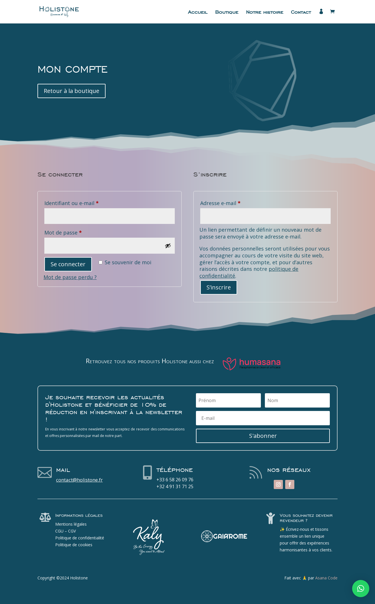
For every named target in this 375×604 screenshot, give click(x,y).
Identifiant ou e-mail (85, 202)
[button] (360, 588)
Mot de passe (77, 231)
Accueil (197, 12)
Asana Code (326, 578)
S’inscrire (219, 287)
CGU (59, 531)
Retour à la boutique (71, 91)
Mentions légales (71, 524)
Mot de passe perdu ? (70, 277)
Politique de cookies (73, 544)
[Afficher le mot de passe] (168, 246)
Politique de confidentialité (79, 538)
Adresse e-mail (234, 202)
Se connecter (68, 264)
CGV (72, 531)
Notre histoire (264, 12)
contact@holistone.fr (79, 479)
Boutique (226, 12)
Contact (301, 12)
